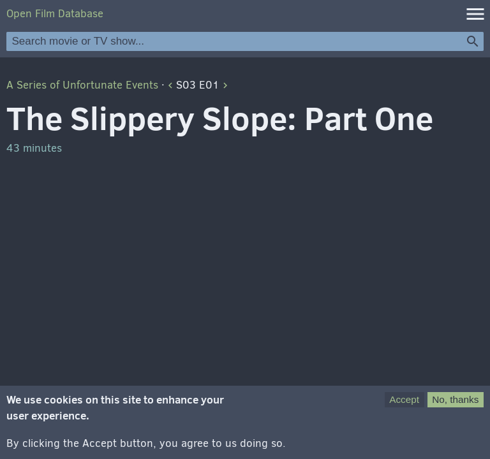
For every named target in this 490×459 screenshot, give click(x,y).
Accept (404, 405)
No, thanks (455, 405)
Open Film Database (54, 13)
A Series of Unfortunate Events (82, 85)
